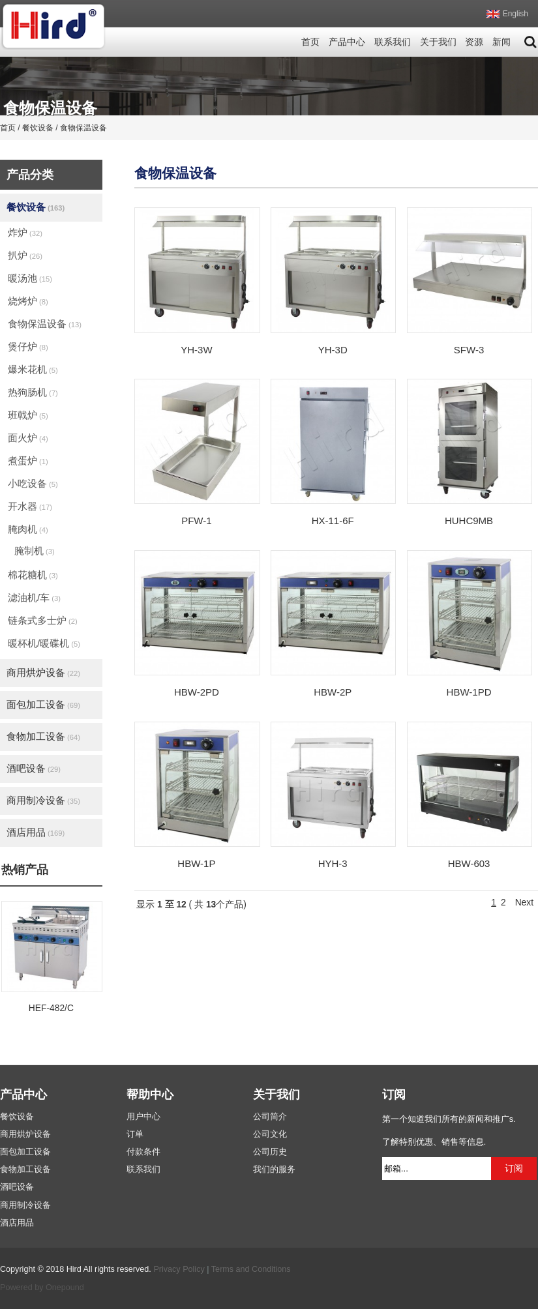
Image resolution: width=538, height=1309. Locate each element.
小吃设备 (33, 483)
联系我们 (392, 42)
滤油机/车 (34, 597)
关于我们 (438, 42)
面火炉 (28, 437)
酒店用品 (36, 832)
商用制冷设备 (43, 800)
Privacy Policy (178, 1269)
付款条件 (143, 1151)
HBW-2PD (196, 692)
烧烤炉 (28, 300)
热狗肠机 (33, 392)
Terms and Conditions (251, 1269)
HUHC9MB (469, 520)
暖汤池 (30, 278)
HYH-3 (333, 863)
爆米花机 (33, 369)
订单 (135, 1134)
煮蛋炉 (28, 460)
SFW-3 (469, 349)
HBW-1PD (469, 692)
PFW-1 (196, 520)
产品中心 (347, 42)
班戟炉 (28, 414)
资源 (474, 42)
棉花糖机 (33, 574)
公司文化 (270, 1134)
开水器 (30, 506)
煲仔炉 (28, 346)
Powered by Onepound (42, 1287)
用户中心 (143, 1116)
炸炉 (25, 232)
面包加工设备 (43, 704)
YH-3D (333, 349)
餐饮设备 (36, 207)
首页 (310, 42)
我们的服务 (274, 1169)
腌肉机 (28, 529)
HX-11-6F (333, 520)
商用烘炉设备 (43, 672)
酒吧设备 (34, 768)
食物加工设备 (43, 736)
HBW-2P (332, 692)
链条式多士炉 (43, 620)
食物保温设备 (45, 323)
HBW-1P (196, 863)
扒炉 (25, 255)
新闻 (501, 42)
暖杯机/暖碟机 (44, 643)
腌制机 (34, 550)
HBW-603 (469, 863)
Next (524, 902)
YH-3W (196, 349)
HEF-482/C (51, 1008)
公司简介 (270, 1116)
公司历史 (270, 1151)
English (515, 13)
